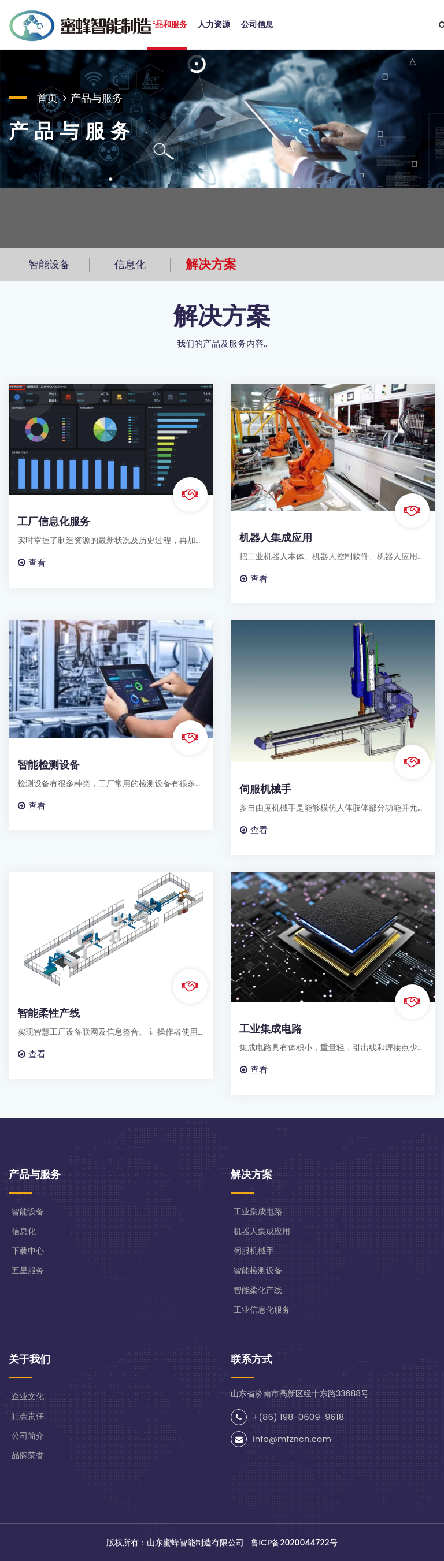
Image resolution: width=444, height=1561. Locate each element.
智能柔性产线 (48, 1013)
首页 (47, 98)
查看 (32, 562)
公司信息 (257, 24)
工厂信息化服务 (53, 521)
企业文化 (28, 1396)
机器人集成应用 (275, 537)
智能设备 (49, 264)
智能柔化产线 (258, 1290)
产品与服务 (97, 98)
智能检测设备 (48, 764)
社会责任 (28, 1416)
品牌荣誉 (28, 1455)
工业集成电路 (270, 1028)
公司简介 (28, 1435)
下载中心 (28, 1251)
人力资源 (214, 24)
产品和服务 (167, 24)
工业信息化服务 (262, 1309)
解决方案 (211, 264)
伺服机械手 (265, 789)
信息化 (130, 264)
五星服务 (28, 1270)
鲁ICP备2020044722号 (294, 1542)
